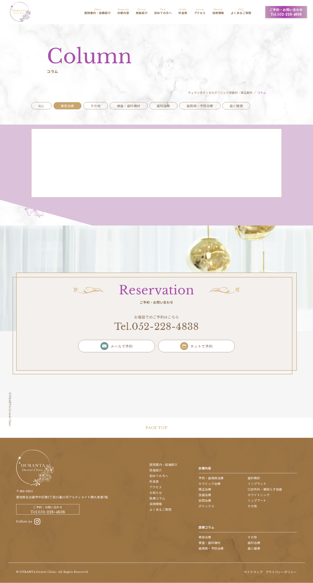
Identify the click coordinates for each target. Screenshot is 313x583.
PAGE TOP (156, 428)
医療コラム (206, 527)
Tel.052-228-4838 (156, 326)
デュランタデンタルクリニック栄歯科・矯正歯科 (220, 93)
